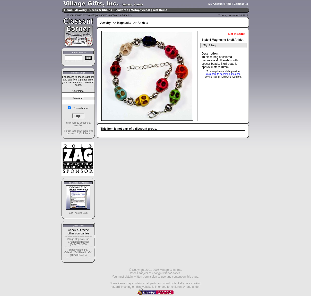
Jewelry (105, 22)
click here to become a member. (78, 124)
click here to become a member (223, 74)
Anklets (143, 22)
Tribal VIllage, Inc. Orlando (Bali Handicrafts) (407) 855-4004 (78, 252)
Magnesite (124, 22)
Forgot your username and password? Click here (78, 132)
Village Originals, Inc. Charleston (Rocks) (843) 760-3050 (78, 242)
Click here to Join (78, 213)
